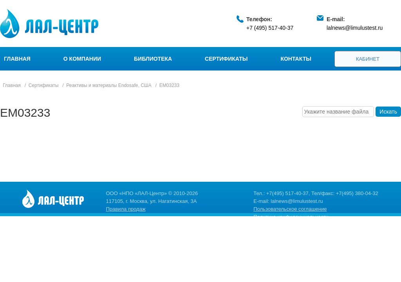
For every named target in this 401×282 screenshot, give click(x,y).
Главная (17, 59)
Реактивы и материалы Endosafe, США (109, 85)
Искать (388, 111)
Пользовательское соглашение (290, 209)
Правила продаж (126, 209)
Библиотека (153, 59)
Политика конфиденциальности (291, 217)
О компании (82, 59)
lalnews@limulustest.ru (355, 28)
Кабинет (367, 59)
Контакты (295, 59)
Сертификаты (226, 59)
